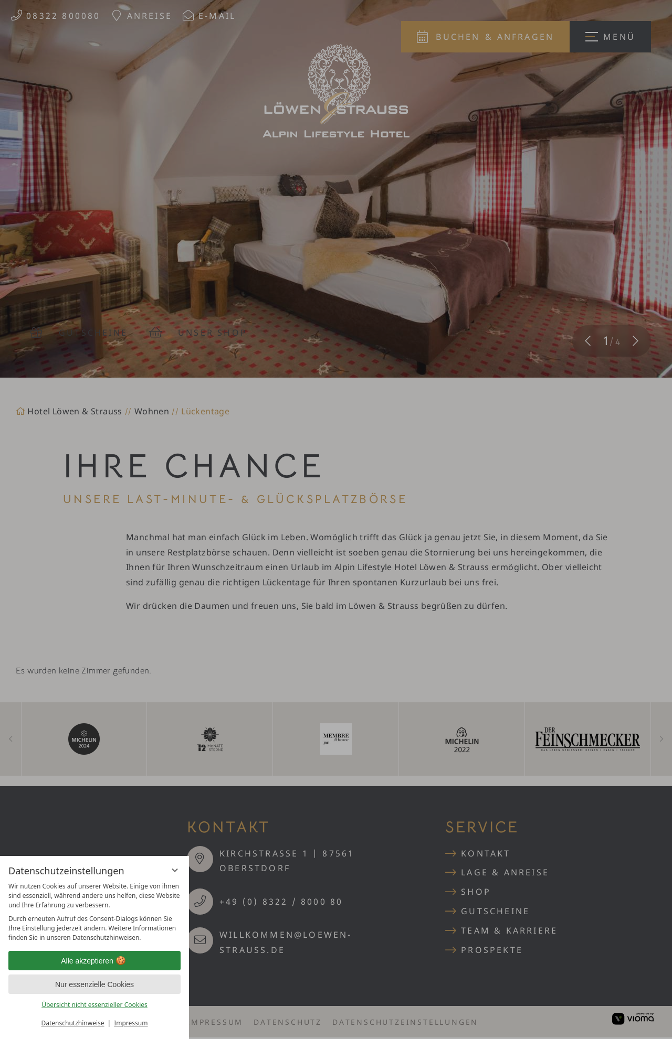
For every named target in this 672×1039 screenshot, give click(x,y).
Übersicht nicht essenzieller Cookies (94, 1004)
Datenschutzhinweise (72, 1023)
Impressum (131, 1023)
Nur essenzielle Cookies (94, 984)
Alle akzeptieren (94, 961)
